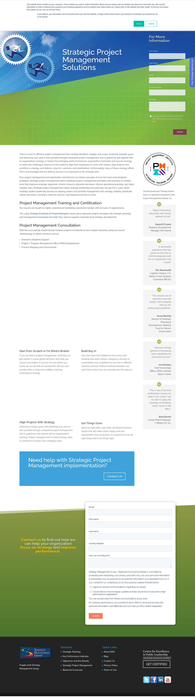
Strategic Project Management (77, 665)
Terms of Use (110, 670)
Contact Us (114, 476)
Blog (106, 656)
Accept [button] (139, 24)
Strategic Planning (72, 652)
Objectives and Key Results (76, 661)
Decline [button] (151, 24)
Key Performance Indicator (76, 656)
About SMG (109, 652)
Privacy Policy (111, 665)
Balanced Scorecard (72, 670)
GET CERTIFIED (156, 664)
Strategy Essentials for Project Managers (49, 213)
